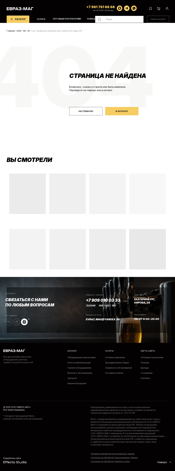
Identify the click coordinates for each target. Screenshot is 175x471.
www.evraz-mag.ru (151, 419)
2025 (18, 31)
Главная (11, 31)
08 (24, 31)
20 (28, 31)
